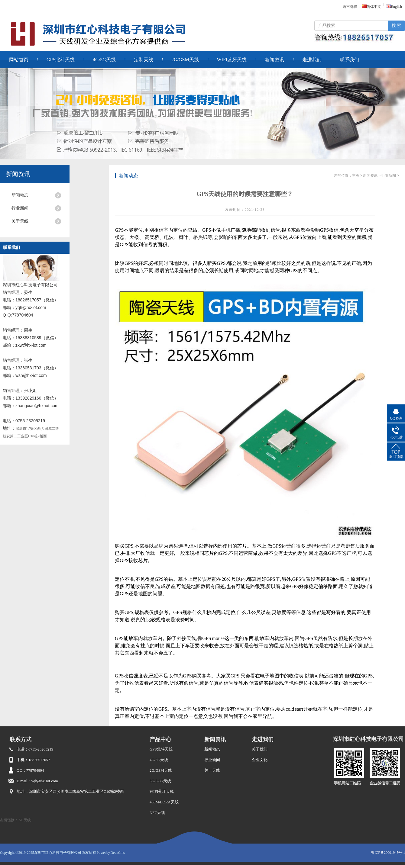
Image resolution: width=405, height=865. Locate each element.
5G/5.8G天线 (160, 781)
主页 (355, 175)
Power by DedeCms (111, 853)
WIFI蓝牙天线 (232, 59)
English (394, 7)
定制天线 (143, 59)
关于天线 (19, 221)
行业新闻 (19, 208)
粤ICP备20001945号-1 (388, 853)
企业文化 (259, 759)
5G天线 (25, 820)
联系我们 (349, 59)
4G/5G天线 (104, 59)
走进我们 (312, 59)
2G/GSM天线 (185, 59)
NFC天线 (157, 812)
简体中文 (371, 7)
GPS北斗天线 (61, 59)
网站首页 (18, 59)
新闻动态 (19, 195)
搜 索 (396, 25)
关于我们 (259, 749)
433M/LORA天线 (164, 802)
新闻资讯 (274, 59)
